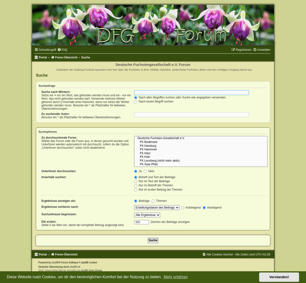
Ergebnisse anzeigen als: (58, 201)
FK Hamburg (201, 146)
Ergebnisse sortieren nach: (60, 207)
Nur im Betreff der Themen (153, 185)
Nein (149, 171)
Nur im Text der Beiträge (152, 181)
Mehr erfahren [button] (176, 277)
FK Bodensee (201, 142)
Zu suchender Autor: (55, 114)
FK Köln (201, 157)
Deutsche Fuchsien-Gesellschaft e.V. (201, 138)
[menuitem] (62, 49)
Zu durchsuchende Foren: (59, 137)
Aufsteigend (191, 207)
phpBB (55, 262)
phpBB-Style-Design (91, 270)
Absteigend (212, 207)
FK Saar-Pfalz (201, 164)
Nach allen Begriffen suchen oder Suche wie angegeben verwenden (180, 97)
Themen (159, 201)
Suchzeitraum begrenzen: (58, 214)
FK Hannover (201, 150)
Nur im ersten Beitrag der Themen (158, 189)
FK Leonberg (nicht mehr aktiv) (201, 161)
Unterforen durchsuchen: (58, 171)
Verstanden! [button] (279, 277)
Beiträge (141, 201)
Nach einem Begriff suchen (153, 101)
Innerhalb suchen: (53, 177)
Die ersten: (48, 221)
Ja (138, 171)
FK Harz (201, 153)
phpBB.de (75, 267)
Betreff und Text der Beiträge (154, 177)
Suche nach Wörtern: (56, 92)
